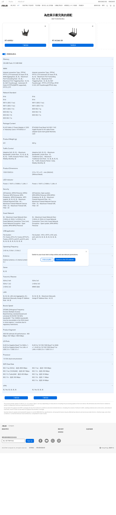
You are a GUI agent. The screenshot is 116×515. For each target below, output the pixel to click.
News (59, 438)
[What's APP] (53, 513)
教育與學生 (5, 457)
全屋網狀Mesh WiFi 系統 (36, 462)
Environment (89, 435)
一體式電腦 (5, 475)
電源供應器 (33, 438)
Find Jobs (61, 461)
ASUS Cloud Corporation (65, 455)
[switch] (4, 54)
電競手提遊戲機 (6, 438)
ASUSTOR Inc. (62, 452)
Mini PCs (4, 484)
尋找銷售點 (61, 491)
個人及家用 (5, 447)
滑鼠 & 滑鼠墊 (33, 484)
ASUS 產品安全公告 (63, 482)
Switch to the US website (65, 260)
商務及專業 (5, 451)
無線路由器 (33, 459)
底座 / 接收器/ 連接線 (35, 502)
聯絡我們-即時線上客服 (64, 473)
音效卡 (31, 441)
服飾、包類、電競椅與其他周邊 (38, 496)
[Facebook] (40, 513)
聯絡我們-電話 (62, 479)
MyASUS (60, 494)
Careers (60, 435)
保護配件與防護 (34, 490)
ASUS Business (90, 455)
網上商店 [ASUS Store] (13, 5)
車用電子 (88, 453)
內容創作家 (5, 454)
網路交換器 (33, 468)
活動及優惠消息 (90, 441)
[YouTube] (47, 513)
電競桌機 (4, 481)
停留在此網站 (47, 260)
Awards (60, 440)
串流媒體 (32, 505)
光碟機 (31, 444)
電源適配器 (33, 499)
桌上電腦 (4, 478)
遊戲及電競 (5, 460)
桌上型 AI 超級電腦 (35, 472)
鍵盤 (31, 481)
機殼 (31, 432)
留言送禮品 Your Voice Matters (94, 468)
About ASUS (61, 432)
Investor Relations (63, 443)
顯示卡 (4, 503)
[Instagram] (59, 513)
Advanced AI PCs (91, 446)
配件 (3, 487)
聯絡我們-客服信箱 (63, 476)
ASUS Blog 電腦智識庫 (92, 474)
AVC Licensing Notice (92, 471)
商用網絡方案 (33, 465)
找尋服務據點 (62, 470)
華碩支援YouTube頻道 (64, 485)
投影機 (4, 472)
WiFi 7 (31, 453)
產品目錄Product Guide (64, 488)
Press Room (61, 449)
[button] (102, 1)
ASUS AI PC (89, 444)
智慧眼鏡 (4, 493)
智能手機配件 (5, 441)
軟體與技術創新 (6, 490)
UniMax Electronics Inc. (64, 458)
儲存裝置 (32, 447)
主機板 (4, 500)
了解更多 (25, 45)
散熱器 (31, 435)
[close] (86, 251)
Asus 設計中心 (90, 449)
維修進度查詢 (62, 467)
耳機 (31, 487)
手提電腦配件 (5, 463)
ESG (87, 432)
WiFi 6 (31, 456)
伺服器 (31, 475)
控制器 (31, 493)
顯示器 (4, 469)
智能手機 (4, 435)
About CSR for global (64, 446)
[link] (4, 5)
